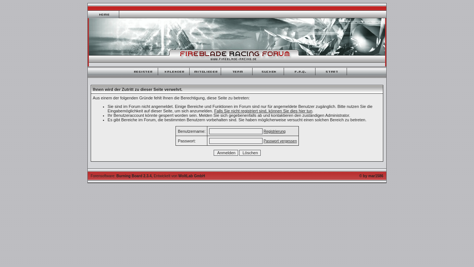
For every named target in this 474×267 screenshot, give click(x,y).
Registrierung (275, 131)
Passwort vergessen (280, 141)
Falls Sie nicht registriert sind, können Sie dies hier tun (263, 111)
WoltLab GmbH (191, 176)
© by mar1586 (371, 176)
